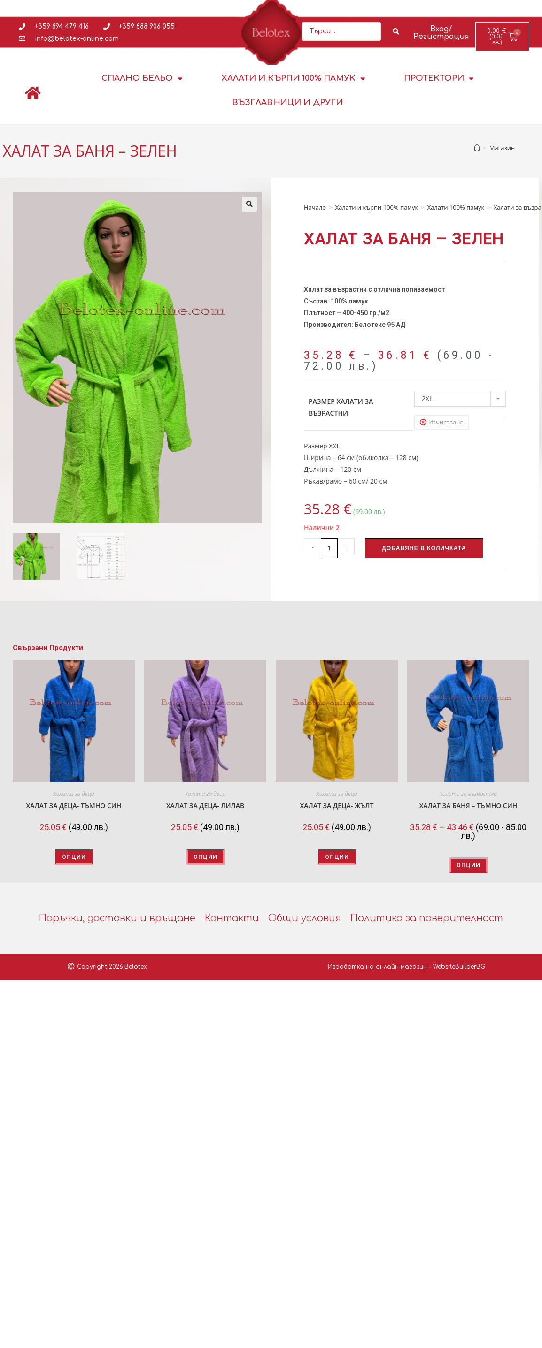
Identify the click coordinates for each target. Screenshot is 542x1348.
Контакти (232, 918)
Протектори (439, 78)
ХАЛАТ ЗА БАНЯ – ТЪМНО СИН (468, 805)
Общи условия (304, 918)
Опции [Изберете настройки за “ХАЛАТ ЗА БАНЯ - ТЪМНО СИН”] (468, 865)
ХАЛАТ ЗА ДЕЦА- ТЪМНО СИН (74, 805)
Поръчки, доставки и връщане (117, 918)
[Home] (477, 148)
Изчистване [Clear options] (446, 422)
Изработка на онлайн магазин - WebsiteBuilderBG (406, 966)
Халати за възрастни (468, 794)
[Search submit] (396, 31)
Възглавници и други (287, 102)
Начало (315, 207)
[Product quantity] (329, 548)
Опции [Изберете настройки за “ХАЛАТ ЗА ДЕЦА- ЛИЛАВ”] (205, 857)
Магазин (502, 148)
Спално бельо (142, 78)
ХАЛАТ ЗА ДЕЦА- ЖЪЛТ (337, 805)
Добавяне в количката (424, 548)
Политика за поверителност (426, 918)
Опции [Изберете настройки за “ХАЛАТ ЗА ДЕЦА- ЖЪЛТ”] (337, 857)
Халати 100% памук (456, 207)
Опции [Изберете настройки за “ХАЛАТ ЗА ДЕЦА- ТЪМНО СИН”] (74, 857)
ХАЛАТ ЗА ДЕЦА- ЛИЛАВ (205, 805)
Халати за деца (74, 794)
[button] (249, 204)
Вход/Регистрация (441, 33)
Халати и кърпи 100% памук (293, 78)
